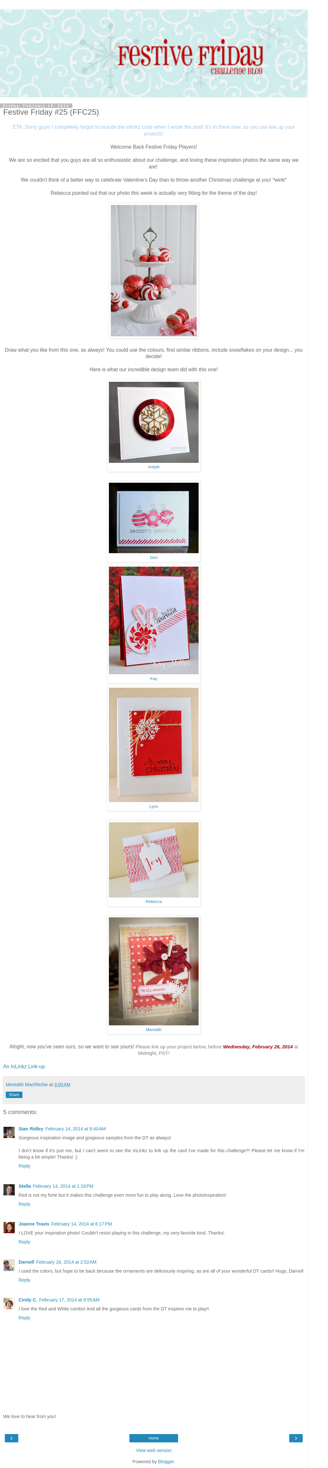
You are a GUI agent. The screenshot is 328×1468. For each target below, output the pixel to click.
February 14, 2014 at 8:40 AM (75, 1128)
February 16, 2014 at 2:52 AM (66, 1262)
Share (14, 1095)
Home (154, 1438)
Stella (25, 1186)
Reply (24, 1166)
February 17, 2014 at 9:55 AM (69, 1299)
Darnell (26, 1262)
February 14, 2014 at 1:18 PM (63, 1186)
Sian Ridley (31, 1128)
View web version (154, 1450)
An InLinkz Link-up (24, 1066)
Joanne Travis (34, 1223)
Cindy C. (28, 1299)
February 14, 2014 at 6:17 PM (81, 1223)
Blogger (166, 1461)
